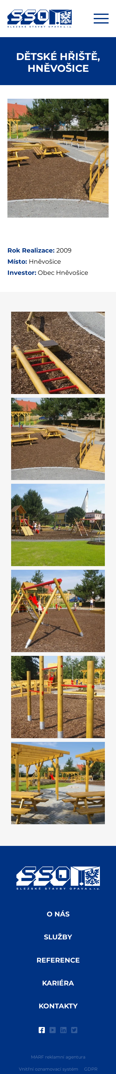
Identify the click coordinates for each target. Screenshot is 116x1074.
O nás (58, 914)
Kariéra (58, 983)
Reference (58, 960)
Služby (58, 937)
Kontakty (58, 1006)
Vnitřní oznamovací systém (48, 1069)
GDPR (90, 1069)
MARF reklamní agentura (58, 1057)
